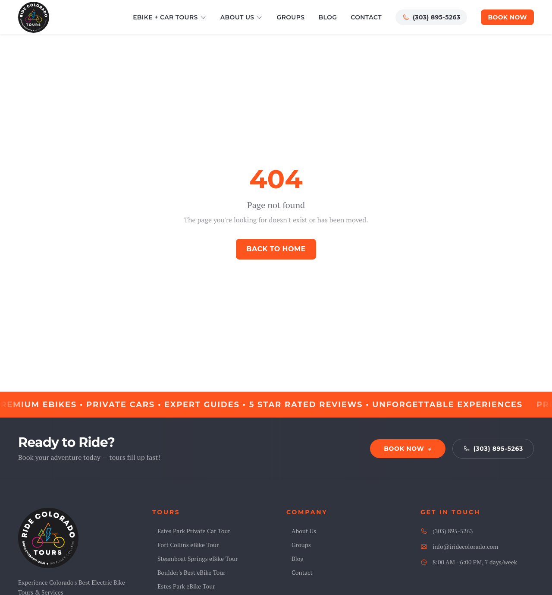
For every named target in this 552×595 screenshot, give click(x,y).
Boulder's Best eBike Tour (189, 572)
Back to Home (275, 249)
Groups (290, 17)
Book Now (507, 17)
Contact (366, 17)
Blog (327, 17)
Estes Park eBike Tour (183, 586)
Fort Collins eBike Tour (185, 545)
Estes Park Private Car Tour (191, 531)
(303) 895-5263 (431, 17)
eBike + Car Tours (170, 17)
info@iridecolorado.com (459, 546)
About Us (241, 17)
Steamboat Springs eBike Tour (195, 558)
